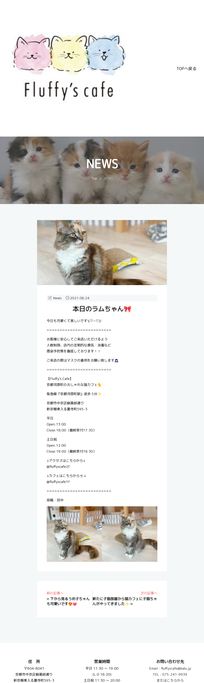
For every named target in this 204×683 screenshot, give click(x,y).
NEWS (108, 178)
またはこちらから (169, 680)
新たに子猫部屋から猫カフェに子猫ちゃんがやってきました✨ (124, 601)
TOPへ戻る (186, 68)
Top (94, 178)
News (57, 298)
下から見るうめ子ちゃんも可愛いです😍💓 (68, 601)
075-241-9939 (170, 674)
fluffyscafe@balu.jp (170, 668)
